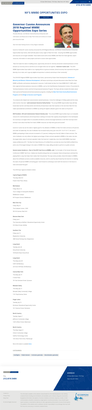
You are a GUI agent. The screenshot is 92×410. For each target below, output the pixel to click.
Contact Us (83, 2)
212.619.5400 (83, 5)
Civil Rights (17, 355)
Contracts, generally (37, 355)
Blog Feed (5, 398)
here (30, 344)
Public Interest (26, 355)
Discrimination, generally (51, 355)
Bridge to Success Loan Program (32, 95)
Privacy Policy (6, 395)
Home (76, 2)
